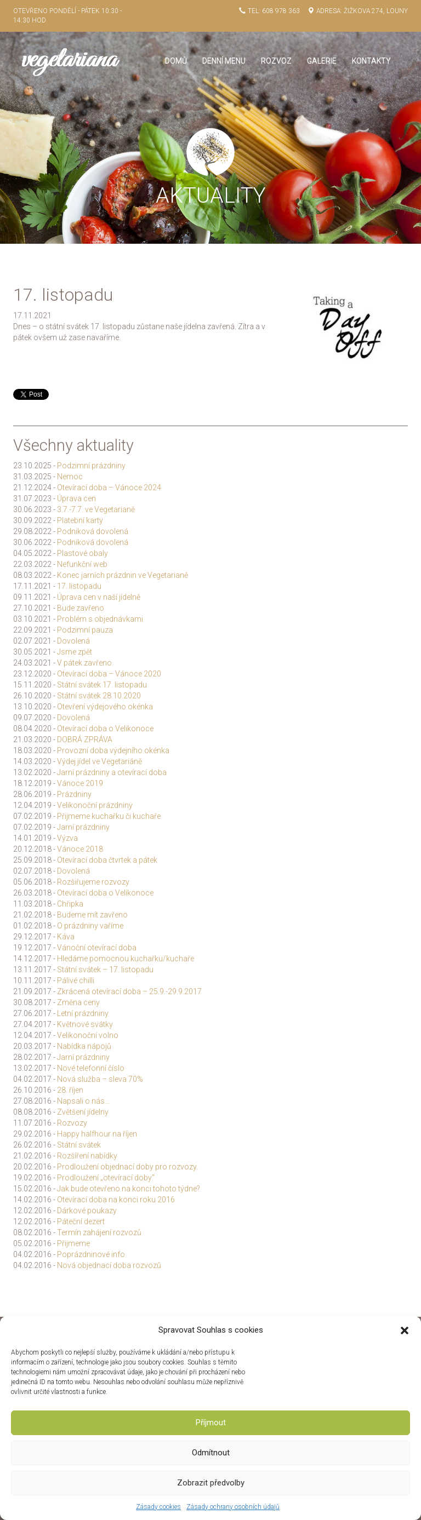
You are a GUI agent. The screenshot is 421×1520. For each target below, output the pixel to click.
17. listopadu (79, 586)
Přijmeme (73, 1243)
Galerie (322, 60)
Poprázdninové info (91, 1254)
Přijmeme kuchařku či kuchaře (109, 816)
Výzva (67, 838)
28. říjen (70, 1090)
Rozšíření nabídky (87, 1155)
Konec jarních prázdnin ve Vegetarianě (122, 575)
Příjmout (211, 1422)
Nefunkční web (82, 564)
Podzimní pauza (85, 630)
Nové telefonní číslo (90, 1068)
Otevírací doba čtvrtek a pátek (107, 860)
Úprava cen (76, 498)
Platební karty (80, 520)
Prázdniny (74, 794)
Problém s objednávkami (100, 619)
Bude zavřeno (80, 608)
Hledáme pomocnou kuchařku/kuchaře (125, 958)
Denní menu (224, 60)
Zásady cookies (158, 1507)
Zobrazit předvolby (210, 1483)
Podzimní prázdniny (91, 465)
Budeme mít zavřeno (92, 914)
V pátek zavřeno (84, 662)
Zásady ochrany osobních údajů (233, 1507)
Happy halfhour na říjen (97, 1133)
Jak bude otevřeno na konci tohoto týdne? (128, 1188)
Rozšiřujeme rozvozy (93, 881)
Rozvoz (276, 60)
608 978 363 (281, 11)
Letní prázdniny (83, 1013)
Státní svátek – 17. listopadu (105, 969)
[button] (404, 1330)
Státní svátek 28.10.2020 (99, 695)
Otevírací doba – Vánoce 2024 (109, 487)
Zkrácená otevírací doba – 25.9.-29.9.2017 (129, 991)
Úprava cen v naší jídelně (98, 597)
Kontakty (371, 60)
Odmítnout (211, 1453)
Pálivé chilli (75, 980)
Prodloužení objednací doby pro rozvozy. (127, 1166)
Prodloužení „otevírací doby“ (106, 1177)
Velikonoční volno (87, 1035)
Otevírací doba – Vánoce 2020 (109, 673)
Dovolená (73, 640)
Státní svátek (79, 1144)
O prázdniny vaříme (90, 925)
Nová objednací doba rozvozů (109, 1265)
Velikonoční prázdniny (95, 805)
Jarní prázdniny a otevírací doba (112, 772)
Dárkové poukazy (87, 1210)
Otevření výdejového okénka (105, 706)
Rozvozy (72, 1123)
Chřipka (70, 903)
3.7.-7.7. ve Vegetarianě (96, 509)
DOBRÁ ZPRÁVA (84, 739)
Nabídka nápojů (84, 1046)
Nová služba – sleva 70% (100, 1079)
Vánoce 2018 (80, 849)
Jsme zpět (74, 651)
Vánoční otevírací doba (96, 947)
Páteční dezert (81, 1221)
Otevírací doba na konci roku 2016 (116, 1199)
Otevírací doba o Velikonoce (105, 728)
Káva (66, 936)
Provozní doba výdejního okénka (113, 750)
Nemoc (70, 476)
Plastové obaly (82, 553)
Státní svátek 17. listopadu (102, 684)
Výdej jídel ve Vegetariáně (99, 761)
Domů (176, 60)
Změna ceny (78, 1002)
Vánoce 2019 (80, 783)
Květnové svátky (85, 1024)
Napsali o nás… (83, 1101)
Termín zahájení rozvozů (99, 1232)
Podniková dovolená (92, 531)
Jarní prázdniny (83, 827)
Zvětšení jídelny (83, 1112)
